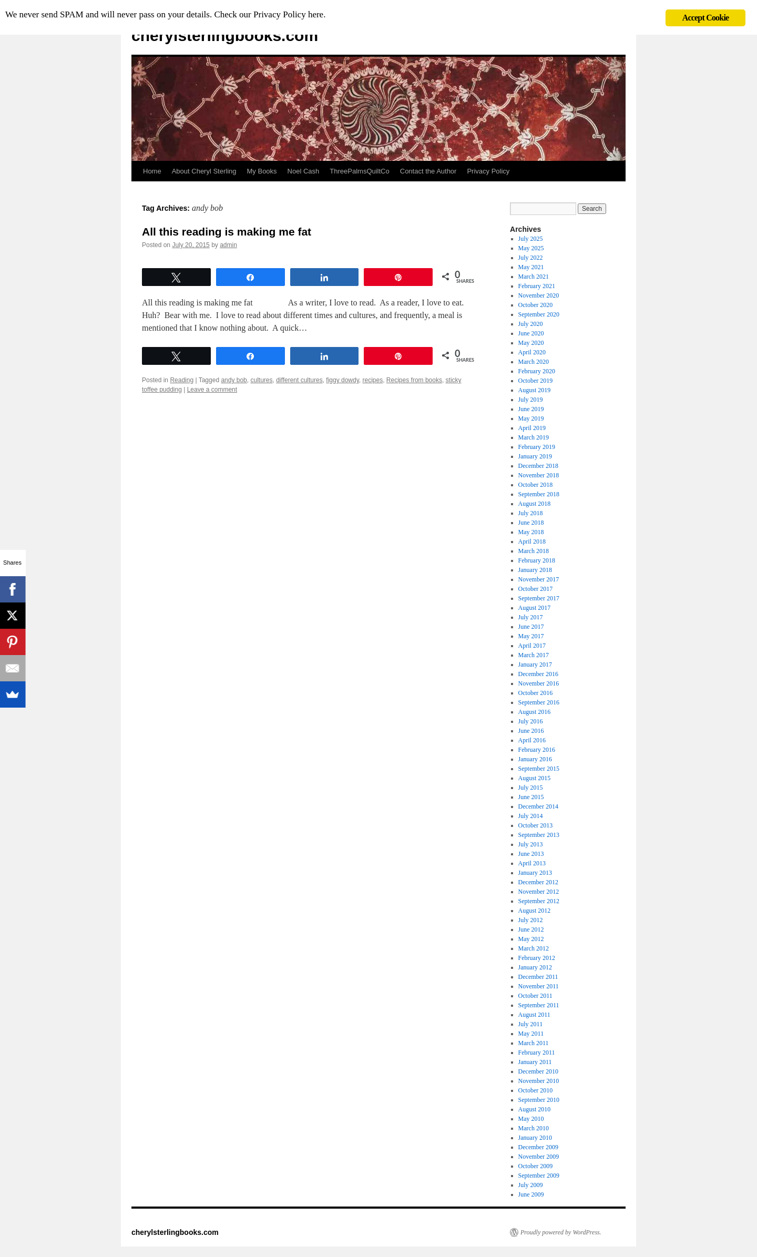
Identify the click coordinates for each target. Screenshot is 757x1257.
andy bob (234, 380)
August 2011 (534, 1014)
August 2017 (534, 607)
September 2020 (538, 314)
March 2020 (533, 361)
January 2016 (535, 759)
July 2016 (530, 721)
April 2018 (532, 541)
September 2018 (538, 494)
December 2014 (538, 806)
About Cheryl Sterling (204, 171)
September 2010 (538, 1099)
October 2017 (535, 588)
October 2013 (535, 825)
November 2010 (538, 1081)
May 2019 (531, 418)
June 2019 (531, 409)
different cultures (299, 380)
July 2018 (530, 513)
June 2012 (531, 929)
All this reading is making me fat (226, 232)
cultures (261, 380)
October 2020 (535, 305)
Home (152, 171)
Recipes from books (414, 380)
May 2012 (531, 939)
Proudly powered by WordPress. (560, 1232)
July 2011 (530, 1024)
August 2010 (534, 1109)
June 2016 (531, 730)
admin (228, 245)
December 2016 (538, 674)
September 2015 (538, 768)
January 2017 (535, 664)
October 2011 (535, 995)
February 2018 (536, 560)
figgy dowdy (342, 380)
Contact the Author (428, 171)
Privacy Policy (488, 171)
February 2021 (536, 286)
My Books (262, 171)
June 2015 (531, 797)
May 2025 (531, 248)
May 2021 (531, 267)
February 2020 (536, 371)
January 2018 (535, 570)
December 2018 (538, 465)
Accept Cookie (705, 17)
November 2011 (538, 986)
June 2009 (531, 1194)
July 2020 (530, 324)
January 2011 (535, 1062)
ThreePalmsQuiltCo (359, 171)
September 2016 (538, 702)
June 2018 (531, 522)
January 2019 (535, 456)
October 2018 (535, 484)
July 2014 (530, 816)
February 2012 (536, 958)
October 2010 (535, 1090)
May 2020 (531, 342)
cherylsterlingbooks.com (224, 35)
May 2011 (531, 1033)
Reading (181, 380)
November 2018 (538, 475)
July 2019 (530, 399)
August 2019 (534, 390)
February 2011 (536, 1052)
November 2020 (538, 295)
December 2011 (538, 976)
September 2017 (538, 598)
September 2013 (538, 835)
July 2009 (530, 1185)
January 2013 (535, 872)
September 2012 (538, 901)
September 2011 (538, 1005)
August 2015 (534, 778)
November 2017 (538, 579)
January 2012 (535, 967)
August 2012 (534, 910)
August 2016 (534, 712)
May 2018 (531, 532)
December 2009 (538, 1147)
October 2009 (535, 1166)
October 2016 (535, 693)
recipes (373, 380)
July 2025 (530, 238)
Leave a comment (212, 389)
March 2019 (533, 437)
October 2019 (535, 380)
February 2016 (536, 749)
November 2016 (538, 683)
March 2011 (533, 1043)
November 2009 (538, 1156)
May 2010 (531, 1118)
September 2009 (538, 1175)
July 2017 (530, 617)
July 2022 (530, 257)
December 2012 (538, 882)
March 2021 (533, 276)
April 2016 (532, 740)
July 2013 (530, 844)
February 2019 (536, 447)
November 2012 (538, 891)
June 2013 (531, 853)
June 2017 (531, 626)
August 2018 (534, 503)
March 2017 (533, 655)
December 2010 (538, 1071)
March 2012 (533, 948)
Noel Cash (304, 171)
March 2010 (533, 1128)
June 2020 (531, 333)
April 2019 (532, 428)
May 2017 (531, 636)
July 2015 (530, 787)
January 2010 (535, 1137)
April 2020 (532, 352)
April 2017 (532, 645)
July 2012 (530, 920)
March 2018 (533, 551)
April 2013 (532, 863)
